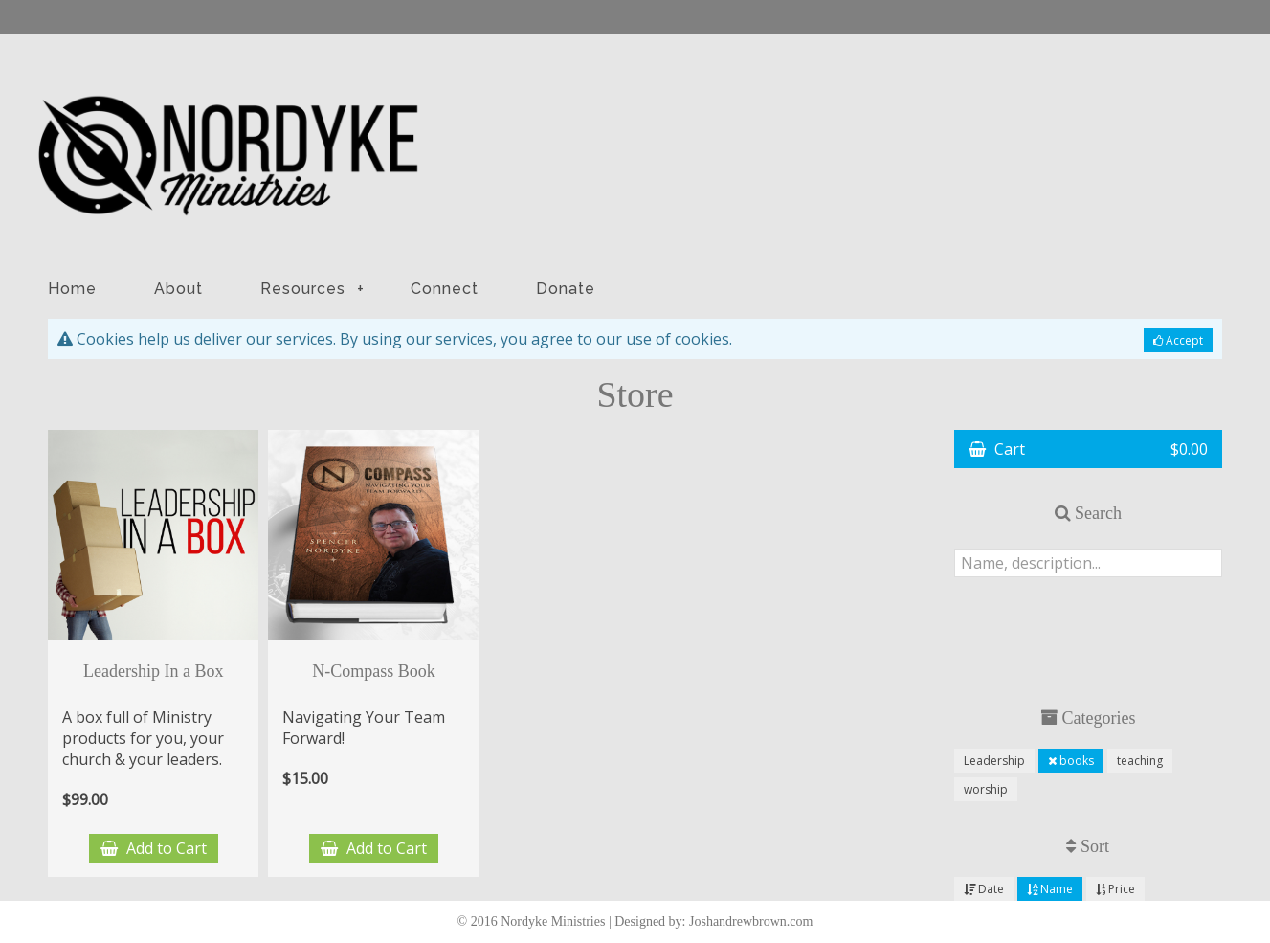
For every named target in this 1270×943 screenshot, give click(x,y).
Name (1050, 889)
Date (984, 889)
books (1071, 760)
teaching (1140, 760)
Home (72, 289)
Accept (1178, 340)
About (178, 289)
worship (986, 789)
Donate (565, 289)
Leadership (994, 760)
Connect (445, 289)
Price (1115, 889)
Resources (312, 289)
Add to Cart (153, 848)
